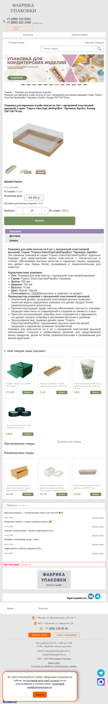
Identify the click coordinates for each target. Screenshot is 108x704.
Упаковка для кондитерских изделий (33, 92)
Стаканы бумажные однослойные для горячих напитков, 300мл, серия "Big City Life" (87, 386)
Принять (40, 694)
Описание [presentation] (15, 231)
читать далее (98, 517)
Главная (8, 92)
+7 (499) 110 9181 (18, 19)
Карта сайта (54, 663)
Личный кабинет (79, 35)
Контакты (28, 35)
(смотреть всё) (24, 505)
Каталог (43, 608)
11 (79, 84)
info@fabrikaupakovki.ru (54, 655)
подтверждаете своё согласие (43, 680)
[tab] (54, 231)
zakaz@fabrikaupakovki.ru (57, 651)
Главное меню (16, 42)
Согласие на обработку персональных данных (54, 666)
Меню (10, 608)
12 (85, 84)
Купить (39, 220)
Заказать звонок (16, 28)
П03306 (36, 293)
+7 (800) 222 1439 (18, 22)
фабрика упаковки (23, 8)
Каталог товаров (94, 42)
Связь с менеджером (67, 635)
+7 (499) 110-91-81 (56, 628)
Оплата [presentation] (13, 240)
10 (74, 84)
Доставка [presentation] (14, 236)
